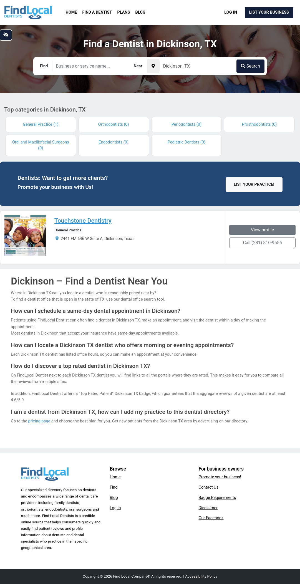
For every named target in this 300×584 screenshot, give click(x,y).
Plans (123, 12)
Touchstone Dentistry (83, 220)
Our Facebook (210, 517)
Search (250, 66)
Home (71, 12)
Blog (140, 12)
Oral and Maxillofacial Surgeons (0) (40, 145)
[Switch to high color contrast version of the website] (6, 35)
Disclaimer (208, 507)
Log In (230, 12)
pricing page (39, 421)
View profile (262, 229)
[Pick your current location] (153, 66)
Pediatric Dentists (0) (186, 142)
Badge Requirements (217, 497)
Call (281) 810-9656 (262, 242)
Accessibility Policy (201, 576)
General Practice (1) (40, 124)
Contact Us (208, 487)
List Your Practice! (254, 184)
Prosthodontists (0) (259, 124)
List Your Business (269, 12)
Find (113, 487)
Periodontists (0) (186, 124)
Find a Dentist (97, 12)
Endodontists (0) (113, 142)
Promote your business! (219, 476)
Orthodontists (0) (113, 124)
